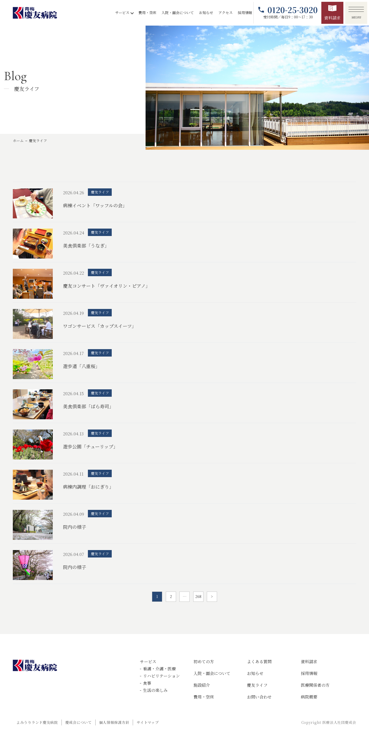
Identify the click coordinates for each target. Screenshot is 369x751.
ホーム (18, 140)
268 (198, 596)
